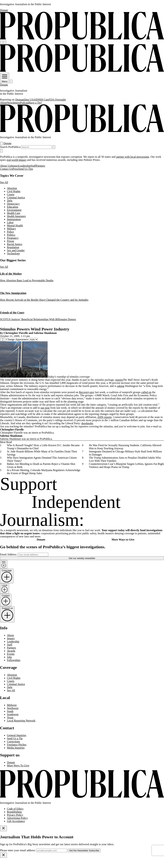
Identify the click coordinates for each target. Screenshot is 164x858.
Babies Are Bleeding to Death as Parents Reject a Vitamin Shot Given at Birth (41, 465)
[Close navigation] (1, 151)
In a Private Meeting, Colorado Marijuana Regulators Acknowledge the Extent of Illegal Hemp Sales (43, 472)
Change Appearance (17, 339)
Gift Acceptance (16, 821)
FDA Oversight (57, 99)
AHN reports (104, 417)
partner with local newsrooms (132, 156)
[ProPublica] (82, 38)
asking (120, 386)
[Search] (4, 42)
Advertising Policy (17, 818)
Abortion (12, 188)
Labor (10, 222)
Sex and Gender (16, 250)
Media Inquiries (16, 747)
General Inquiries (16, 735)
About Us (5, 165)
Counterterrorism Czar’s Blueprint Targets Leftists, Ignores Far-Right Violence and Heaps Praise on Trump (126, 465)
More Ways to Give (123, 539)
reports (119, 379)
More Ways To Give (18, 765)
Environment (14, 209)
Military (11, 228)
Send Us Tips (25, 168)
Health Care (13, 213)
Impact (14, 165)
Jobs (9, 657)
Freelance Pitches (16, 744)
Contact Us (6, 168)
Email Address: (8, 554)
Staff (33, 165)
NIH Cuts (43, 99)
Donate (4, 10)
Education (12, 206)
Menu (4, 80)
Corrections (13, 741)
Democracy (13, 203)
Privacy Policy (15, 814)
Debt (9, 200)
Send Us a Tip (15, 738)
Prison (10, 241)
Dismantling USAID (26, 99)
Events (11, 653)
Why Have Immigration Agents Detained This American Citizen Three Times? (42, 459)
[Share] (1, 339)
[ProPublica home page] (82, 796)
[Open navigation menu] (1, 42)
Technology (13, 253)
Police (10, 231)
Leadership (24, 165)
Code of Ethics (15, 808)
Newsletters (13, 102)
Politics (11, 234)
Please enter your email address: (18, 850)
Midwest (12, 705)
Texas (10, 717)
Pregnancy (13, 237)
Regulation (13, 247)
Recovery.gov (86, 392)
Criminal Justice (16, 197)
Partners (40, 165)
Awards (11, 650)
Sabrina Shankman (45, 332)
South (10, 711)
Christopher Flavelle (16, 332)
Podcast (24, 102)
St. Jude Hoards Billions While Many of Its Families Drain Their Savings (42, 453)
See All (4, 182)
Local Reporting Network (21, 720)
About (3, 102)
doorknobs (87, 423)
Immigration (14, 219)
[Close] (3, 828)
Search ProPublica (10, 146)
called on (146, 392)
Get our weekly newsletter (82, 558)
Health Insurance (16, 216)
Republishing (14, 811)
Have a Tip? (35, 102)
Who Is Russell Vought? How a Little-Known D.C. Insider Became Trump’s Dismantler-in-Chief (43, 447)
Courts (10, 194)
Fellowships (13, 660)
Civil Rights (13, 191)
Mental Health (15, 225)
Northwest (13, 708)
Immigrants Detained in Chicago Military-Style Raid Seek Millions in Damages (125, 453)
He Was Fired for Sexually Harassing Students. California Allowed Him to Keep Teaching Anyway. (125, 447)
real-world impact (16, 159)
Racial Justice (14, 244)
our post (45, 407)
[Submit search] (53, 147)
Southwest (13, 714)
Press (15, 168)
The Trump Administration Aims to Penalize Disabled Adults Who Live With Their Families (125, 459)
